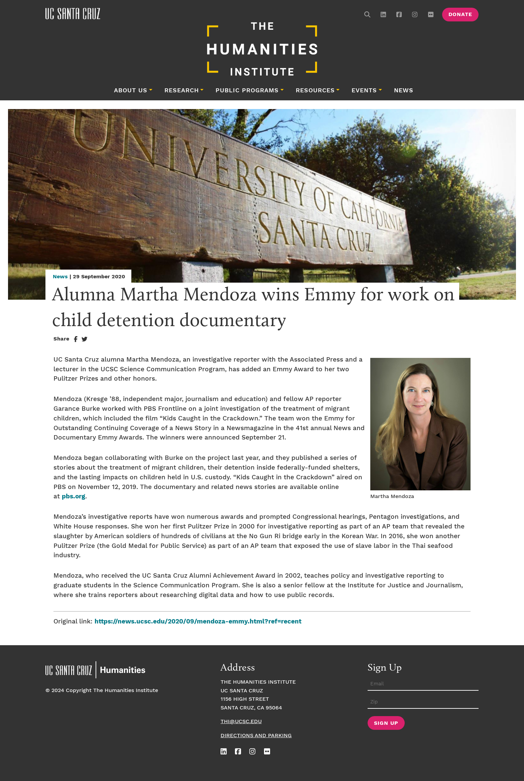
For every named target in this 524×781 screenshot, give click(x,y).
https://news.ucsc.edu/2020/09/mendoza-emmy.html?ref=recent (198, 621)
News (403, 90)
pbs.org (73, 496)
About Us (130, 90)
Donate (460, 14)
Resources (315, 90)
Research (181, 90)
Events (364, 90)
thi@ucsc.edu (241, 721)
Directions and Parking (256, 735)
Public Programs (247, 90)
